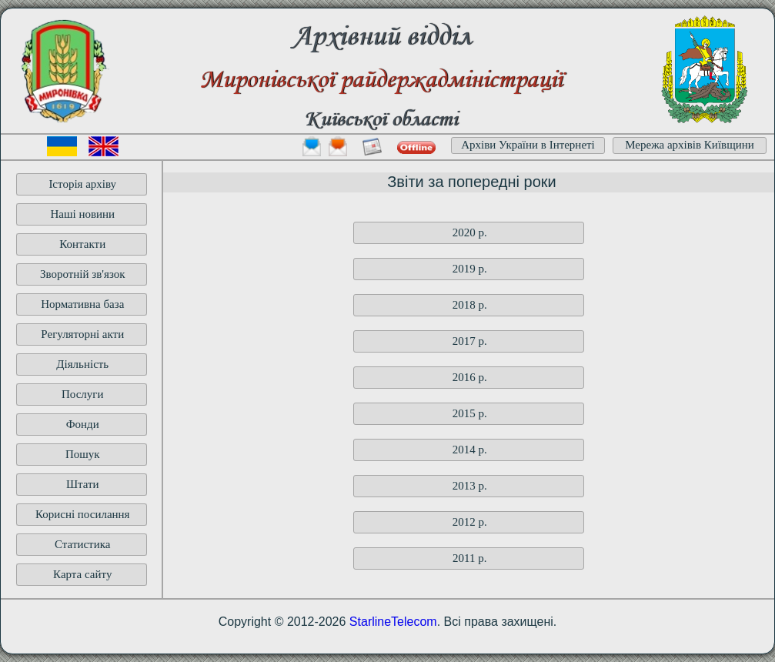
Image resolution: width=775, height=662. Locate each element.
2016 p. (470, 377)
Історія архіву (82, 184)
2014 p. (470, 449)
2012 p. (470, 522)
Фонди (82, 424)
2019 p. (470, 268)
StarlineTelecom (393, 621)
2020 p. (470, 232)
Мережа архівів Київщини (689, 145)
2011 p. (469, 558)
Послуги (83, 394)
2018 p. (470, 305)
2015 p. (470, 413)
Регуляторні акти (82, 334)
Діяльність (82, 364)
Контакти (82, 244)
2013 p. (470, 486)
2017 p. (470, 341)
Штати (82, 484)
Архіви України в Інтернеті (528, 145)
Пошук (82, 454)
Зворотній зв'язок (82, 274)
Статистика (82, 544)
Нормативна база (82, 304)
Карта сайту (82, 574)
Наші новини (82, 214)
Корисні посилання (82, 514)
